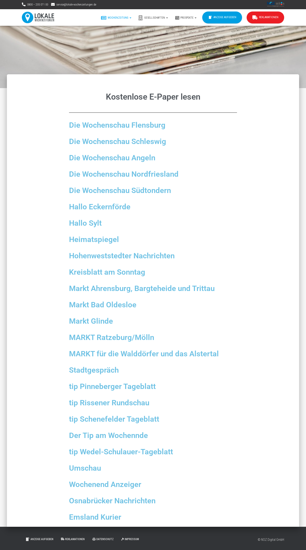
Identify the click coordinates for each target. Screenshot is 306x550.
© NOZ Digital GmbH (271, 539)
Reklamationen (265, 17)
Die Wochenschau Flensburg (121, 125)
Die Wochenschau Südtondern (124, 190)
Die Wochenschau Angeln (116, 157)
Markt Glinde (92, 321)
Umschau (86, 468)
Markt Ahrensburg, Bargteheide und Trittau (148, 288)
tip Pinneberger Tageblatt (115, 386)
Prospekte (185, 18)
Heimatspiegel (95, 239)
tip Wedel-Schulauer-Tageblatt (125, 451)
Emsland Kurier (97, 517)
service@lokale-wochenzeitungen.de (76, 4)
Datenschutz (103, 539)
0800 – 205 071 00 (37, 4)
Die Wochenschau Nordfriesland (128, 174)
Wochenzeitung (116, 18)
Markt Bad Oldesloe (105, 304)
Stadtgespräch (96, 370)
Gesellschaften (153, 18)
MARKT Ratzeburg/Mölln (115, 337)
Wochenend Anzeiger (108, 484)
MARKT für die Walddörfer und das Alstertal (150, 353)
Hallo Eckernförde (102, 206)
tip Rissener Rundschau (112, 402)
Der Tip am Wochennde (111, 435)
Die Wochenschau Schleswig (122, 141)
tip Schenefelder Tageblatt (117, 419)
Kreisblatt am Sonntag (110, 272)
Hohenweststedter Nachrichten (126, 255)
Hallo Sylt (86, 223)
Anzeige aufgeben (222, 17)
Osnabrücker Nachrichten (116, 500)
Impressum (130, 539)
